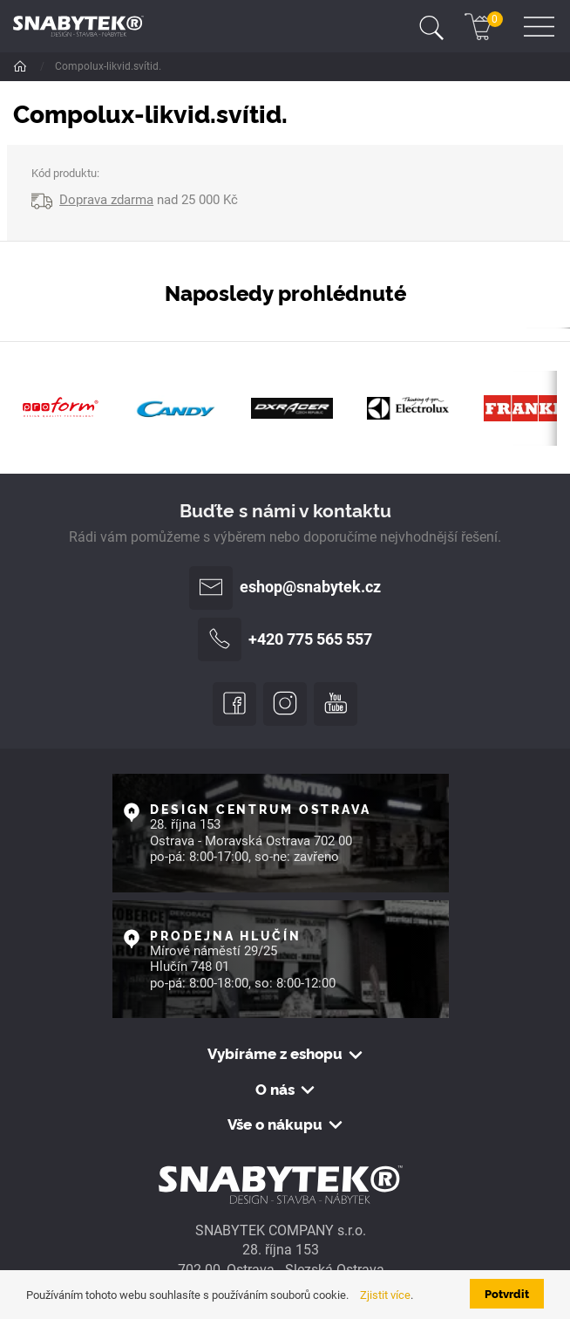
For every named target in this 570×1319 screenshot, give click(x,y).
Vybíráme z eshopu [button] (275, 1053)
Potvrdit (507, 1293)
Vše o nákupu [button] (274, 1123)
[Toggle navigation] (431, 26)
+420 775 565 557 (285, 639)
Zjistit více (385, 1295)
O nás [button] (275, 1088)
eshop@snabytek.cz (285, 588)
